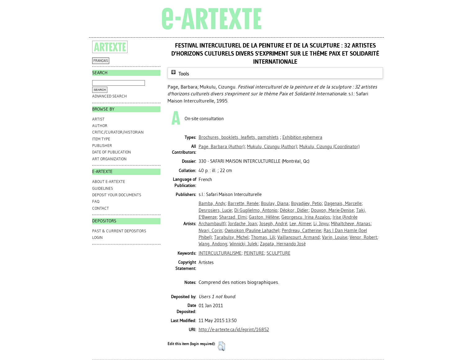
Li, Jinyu (321, 223)
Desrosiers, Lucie (215, 210)
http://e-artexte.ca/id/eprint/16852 (234, 329)
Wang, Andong (213, 244)
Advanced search (109, 96)
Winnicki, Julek (244, 244)
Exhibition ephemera (302, 137)
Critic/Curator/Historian (118, 132)
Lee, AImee (300, 223)
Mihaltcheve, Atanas (350, 223)
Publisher (102, 145)
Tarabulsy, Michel (231, 237)
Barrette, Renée (243, 203)
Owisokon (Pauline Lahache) (252, 230)
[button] (221, 346)
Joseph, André (273, 223)
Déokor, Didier (294, 210)
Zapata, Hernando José (283, 244)
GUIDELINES (102, 188)
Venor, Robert (363, 237)
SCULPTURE (278, 253)
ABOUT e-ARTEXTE (108, 181)
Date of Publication (111, 152)
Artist (98, 119)
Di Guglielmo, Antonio (255, 210)
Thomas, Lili (263, 237)
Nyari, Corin (210, 230)
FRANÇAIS (100, 61)
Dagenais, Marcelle (342, 203)
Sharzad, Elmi (232, 217)
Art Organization (109, 159)
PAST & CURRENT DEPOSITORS (119, 231)
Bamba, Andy (212, 203)
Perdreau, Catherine (301, 230)
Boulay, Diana (275, 203)
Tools (179, 74)
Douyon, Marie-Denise (332, 210)
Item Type (101, 139)
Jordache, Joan (242, 223)
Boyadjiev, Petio (306, 203)
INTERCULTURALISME (220, 253)
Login (97, 237)
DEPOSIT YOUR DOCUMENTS (116, 195)
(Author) (222, 146)
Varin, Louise (334, 237)
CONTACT (100, 208)
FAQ (95, 201)
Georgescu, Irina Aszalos (305, 217)
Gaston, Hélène (264, 217)
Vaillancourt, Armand (298, 237)
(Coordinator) (329, 146)
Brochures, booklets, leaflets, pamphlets (239, 137)
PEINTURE (254, 253)
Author (99, 125)
